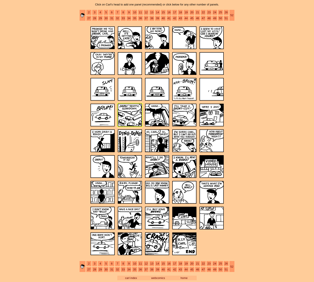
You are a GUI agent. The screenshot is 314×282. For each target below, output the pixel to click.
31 (111, 18)
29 (100, 18)
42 (174, 18)
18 (180, 12)
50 (220, 18)
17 (174, 12)
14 (157, 12)
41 (169, 18)
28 (94, 18)
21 (197, 12)
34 (128, 18)
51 (226, 18)
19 (186, 12)
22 (203, 12)
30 (106, 18)
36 (140, 18)
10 (134, 12)
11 (140, 12)
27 (88, 18)
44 (186, 18)
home (184, 278)
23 (208, 12)
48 (208, 18)
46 (197, 18)
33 (123, 18)
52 (231, 15)
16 (169, 12)
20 (191, 12)
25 (220, 12)
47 (203, 18)
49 (214, 18)
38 (151, 18)
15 (163, 12)
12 (146, 12)
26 (226, 12)
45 (191, 18)
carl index (131, 278)
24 (214, 12)
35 (134, 18)
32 (117, 18)
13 (151, 12)
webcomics (158, 278)
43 (180, 18)
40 (163, 18)
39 (157, 18)
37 (146, 18)
